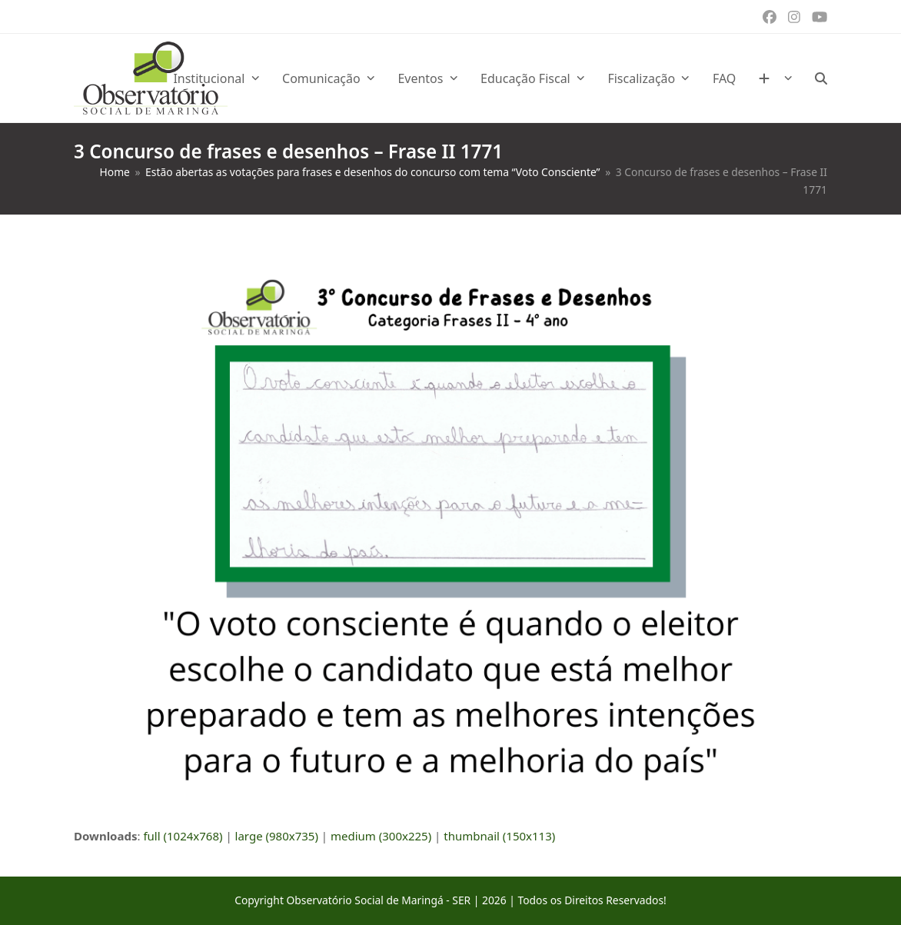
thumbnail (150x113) (499, 835)
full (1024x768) (182, 835)
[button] (821, 78)
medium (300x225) (381, 835)
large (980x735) (276, 835)
